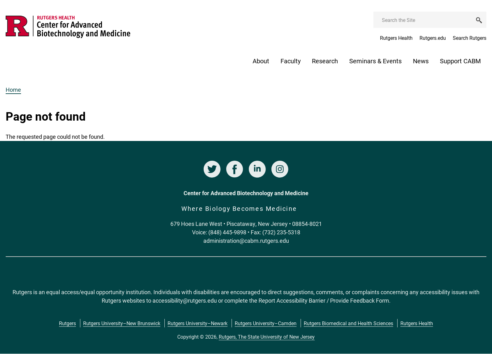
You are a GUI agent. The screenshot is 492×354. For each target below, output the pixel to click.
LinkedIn (257, 169)
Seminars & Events (375, 61)
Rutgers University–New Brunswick (121, 323)
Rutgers (67, 323)
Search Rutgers (469, 37)
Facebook (234, 169)
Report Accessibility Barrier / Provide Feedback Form (324, 300)
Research (325, 61)
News (421, 61)
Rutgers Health (396, 37)
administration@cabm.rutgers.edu (246, 240)
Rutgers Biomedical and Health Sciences (348, 323)
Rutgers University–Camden (266, 323)
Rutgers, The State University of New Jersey (267, 336)
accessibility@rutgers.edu (184, 300)
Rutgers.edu (433, 37)
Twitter (212, 169)
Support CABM (460, 61)
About (261, 61)
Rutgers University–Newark (197, 323)
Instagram (279, 169)
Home (13, 89)
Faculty (291, 61)
